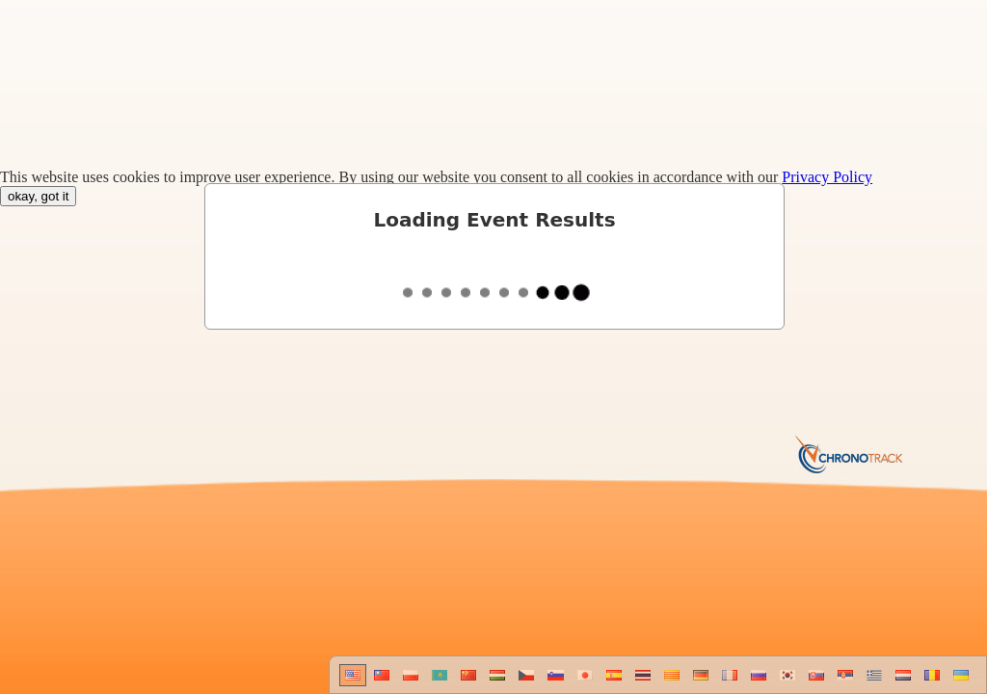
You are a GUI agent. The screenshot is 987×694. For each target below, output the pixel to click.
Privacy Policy (827, 177)
